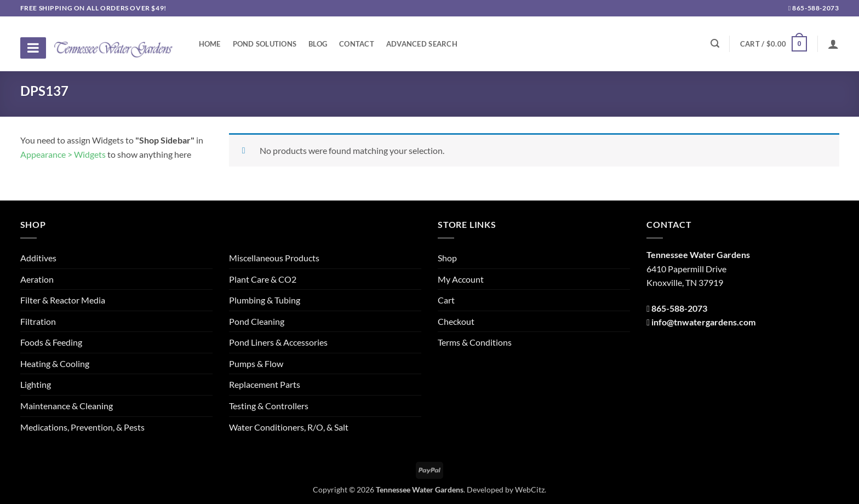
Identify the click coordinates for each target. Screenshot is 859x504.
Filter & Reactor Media (62, 300)
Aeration (37, 279)
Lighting (35, 384)
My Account (461, 279)
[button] (773, 43)
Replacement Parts (264, 384)
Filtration (38, 321)
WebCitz (530, 489)
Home (210, 43)
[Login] (833, 44)
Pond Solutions (265, 43)
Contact (356, 43)
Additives (38, 258)
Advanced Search (421, 43)
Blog (317, 43)
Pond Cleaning (256, 321)
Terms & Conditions (475, 342)
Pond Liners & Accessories (278, 342)
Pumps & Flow (256, 363)
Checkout (456, 321)
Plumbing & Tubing (264, 300)
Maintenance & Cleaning (66, 405)
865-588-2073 (813, 8)
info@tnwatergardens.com (703, 322)
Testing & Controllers (268, 405)
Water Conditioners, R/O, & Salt (288, 427)
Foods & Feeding (51, 342)
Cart (446, 300)
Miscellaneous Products (274, 258)
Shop (447, 258)
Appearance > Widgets (63, 154)
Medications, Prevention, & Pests (82, 427)
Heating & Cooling (54, 363)
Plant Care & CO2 (262, 279)
